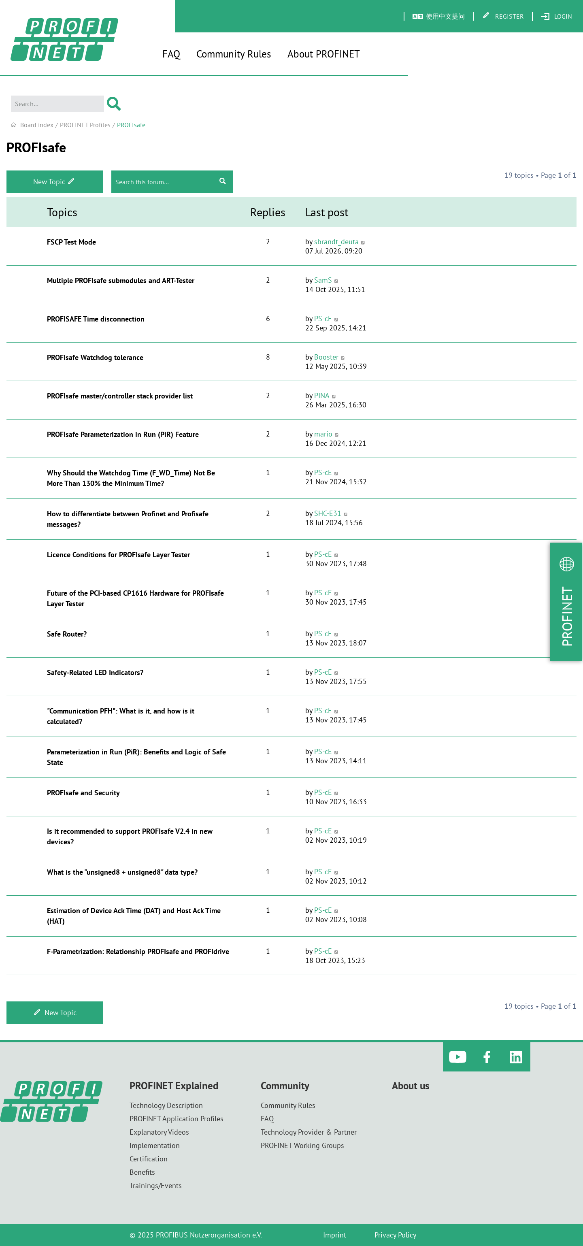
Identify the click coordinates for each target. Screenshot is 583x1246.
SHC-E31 (327, 513)
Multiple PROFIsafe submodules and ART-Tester (120, 280)
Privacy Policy (395, 1235)
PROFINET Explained (174, 1086)
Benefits (142, 1172)
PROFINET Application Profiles (176, 1118)
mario (323, 434)
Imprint (334, 1235)
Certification (149, 1158)
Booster (326, 357)
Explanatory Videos (159, 1132)
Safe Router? (67, 634)
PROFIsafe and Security (83, 792)
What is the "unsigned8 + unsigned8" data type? (122, 872)
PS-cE (323, 318)
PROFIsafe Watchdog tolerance (95, 357)
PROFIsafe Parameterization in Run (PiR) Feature (123, 434)
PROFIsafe (36, 147)
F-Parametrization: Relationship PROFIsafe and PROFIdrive (138, 951)
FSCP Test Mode (71, 242)
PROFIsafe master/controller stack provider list (120, 395)
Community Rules (233, 53)
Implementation (155, 1145)
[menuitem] (556, 16)
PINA (322, 395)
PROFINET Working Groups (302, 1145)
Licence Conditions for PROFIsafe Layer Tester (118, 554)
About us (411, 1086)
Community (285, 1086)
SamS (323, 280)
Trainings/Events (156, 1185)
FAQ (171, 53)
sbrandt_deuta (336, 241)
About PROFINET (323, 53)
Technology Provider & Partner (309, 1132)
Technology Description (166, 1105)
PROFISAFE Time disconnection (96, 319)
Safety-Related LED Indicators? (95, 672)
